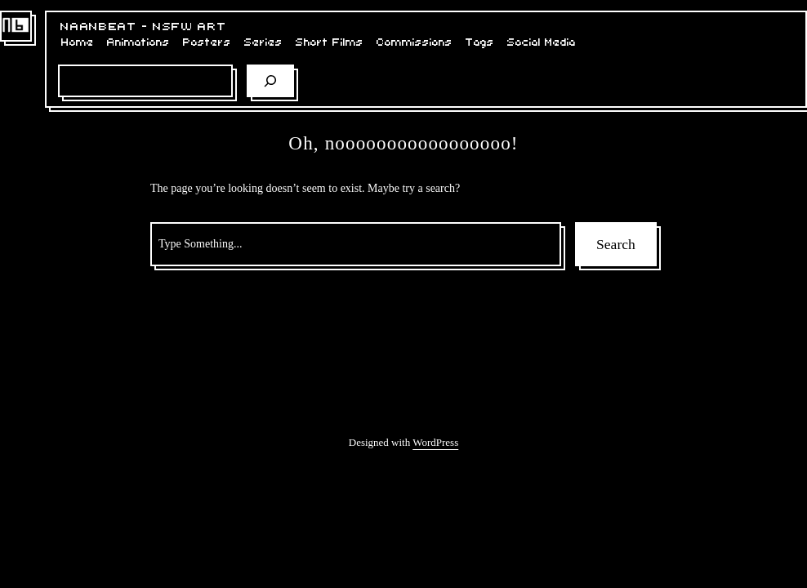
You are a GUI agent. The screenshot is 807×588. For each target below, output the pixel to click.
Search (615, 244)
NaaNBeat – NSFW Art (143, 26)
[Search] (270, 81)
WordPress (435, 442)
